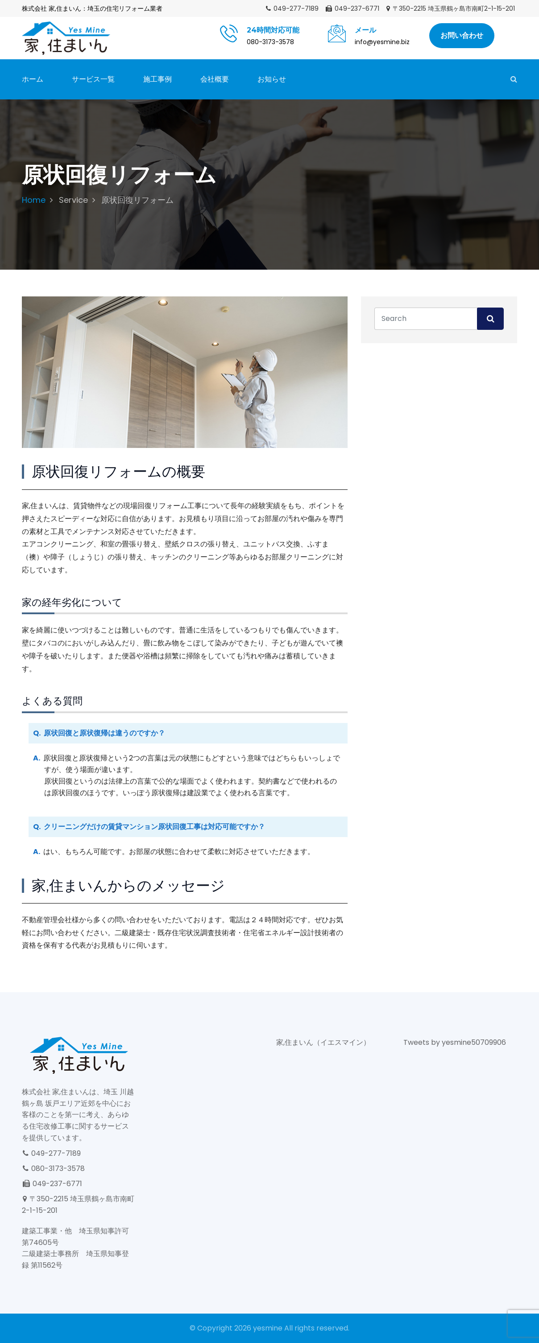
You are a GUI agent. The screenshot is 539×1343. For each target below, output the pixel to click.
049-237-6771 (352, 8)
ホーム (32, 79)
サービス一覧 (93, 79)
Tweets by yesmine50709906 (454, 1042)
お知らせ (271, 79)
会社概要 (214, 79)
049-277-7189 (292, 8)
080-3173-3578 (53, 1168)
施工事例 (157, 79)
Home (34, 199)
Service (73, 199)
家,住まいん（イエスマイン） (323, 1042)
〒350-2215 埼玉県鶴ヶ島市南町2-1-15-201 (450, 8)
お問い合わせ (461, 35)
